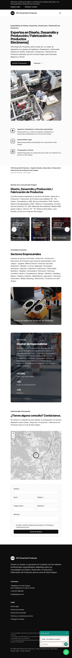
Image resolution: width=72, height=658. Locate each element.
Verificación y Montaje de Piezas (18, 225)
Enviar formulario (36, 531)
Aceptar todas (15, 7)
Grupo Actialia (25, 651)
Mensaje (17, 514)
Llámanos (38, 63)
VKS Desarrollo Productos (24, 13)
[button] (67, 229)
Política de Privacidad (36, 525)
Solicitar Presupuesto (20, 63)
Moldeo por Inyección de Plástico (38, 225)
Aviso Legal (14, 606)
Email (16, 497)
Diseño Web (15, 651)
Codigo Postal (19, 506)
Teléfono (40, 497)
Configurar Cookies (17, 619)
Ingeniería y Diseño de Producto (59, 225)
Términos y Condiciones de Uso (22, 616)
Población (41, 506)
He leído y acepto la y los (35, 526)
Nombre (17, 489)
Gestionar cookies (31, 7)
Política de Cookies (17, 610)
